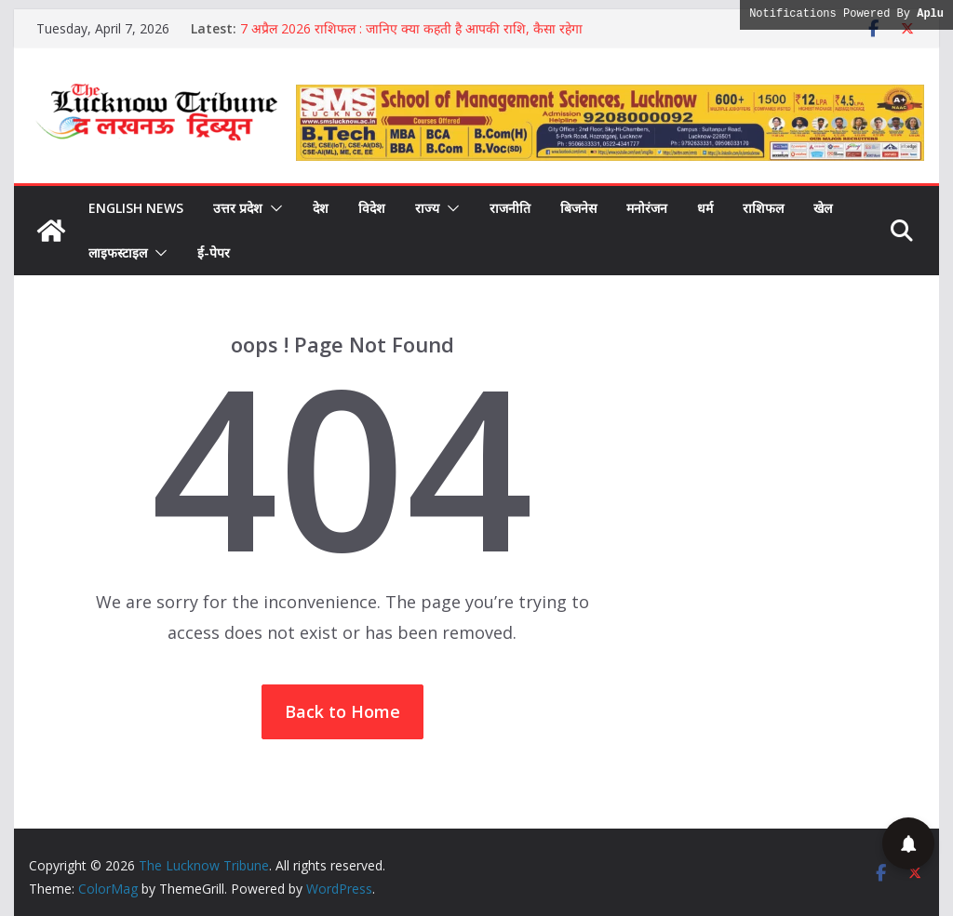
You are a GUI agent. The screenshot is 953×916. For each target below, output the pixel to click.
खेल (822, 208)
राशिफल (763, 208)
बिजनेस (578, 208)
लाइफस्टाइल (117, 252)
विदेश (371, 208)
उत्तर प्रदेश (237, 208)
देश (321, 208)
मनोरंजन (646, 208)
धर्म (705, 208)
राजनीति (510, 208)
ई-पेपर (213, 252)
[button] (272, 208)
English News (135, 208)
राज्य (427, 208)
